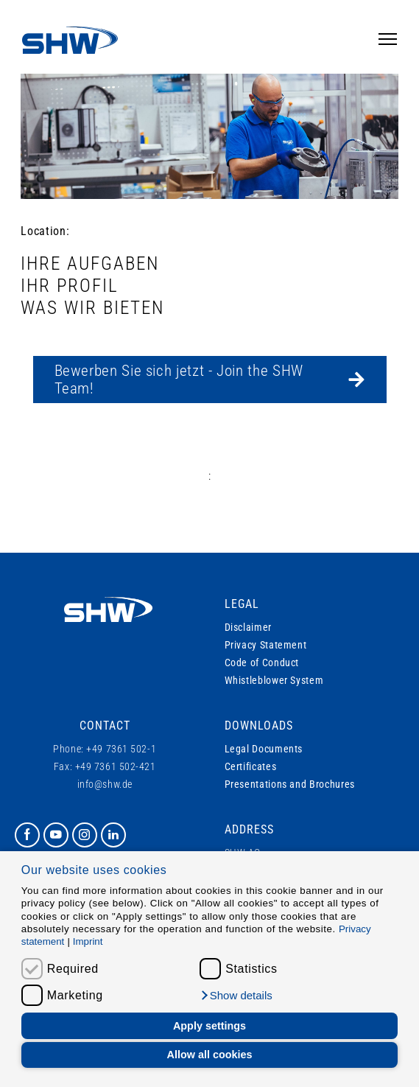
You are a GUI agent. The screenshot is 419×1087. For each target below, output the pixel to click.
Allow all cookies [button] (210, 1054)
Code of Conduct (262, 662)
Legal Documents (264, 749)
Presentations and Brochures (290, 784)
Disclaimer (248, 627)
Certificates (251, 766)
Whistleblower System (274, 680)
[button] (236, 996)
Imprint (88, 941)
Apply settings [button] (209, 1026)
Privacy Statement (266, 645)
